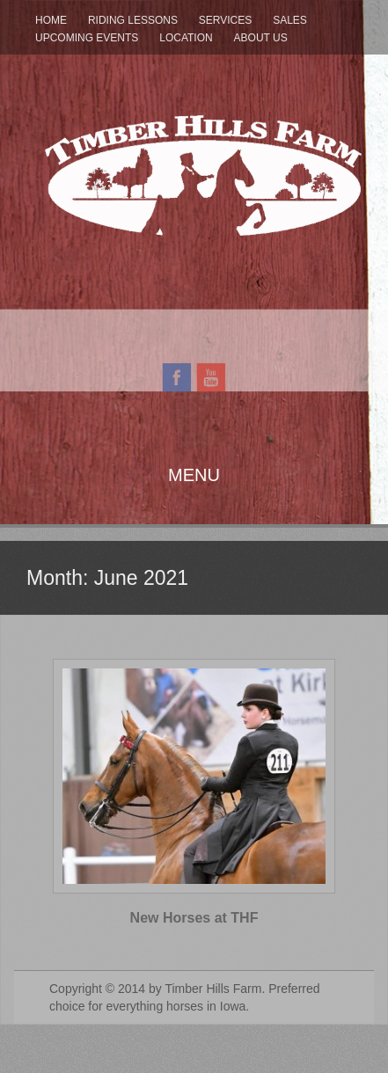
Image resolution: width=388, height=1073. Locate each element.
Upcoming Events (86, 38)
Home (51, 20)
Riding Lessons (133, 20)
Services (225, 20)
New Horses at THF (194, 917)
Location (185, 38)
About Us (261, 38)
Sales (290, 20)
